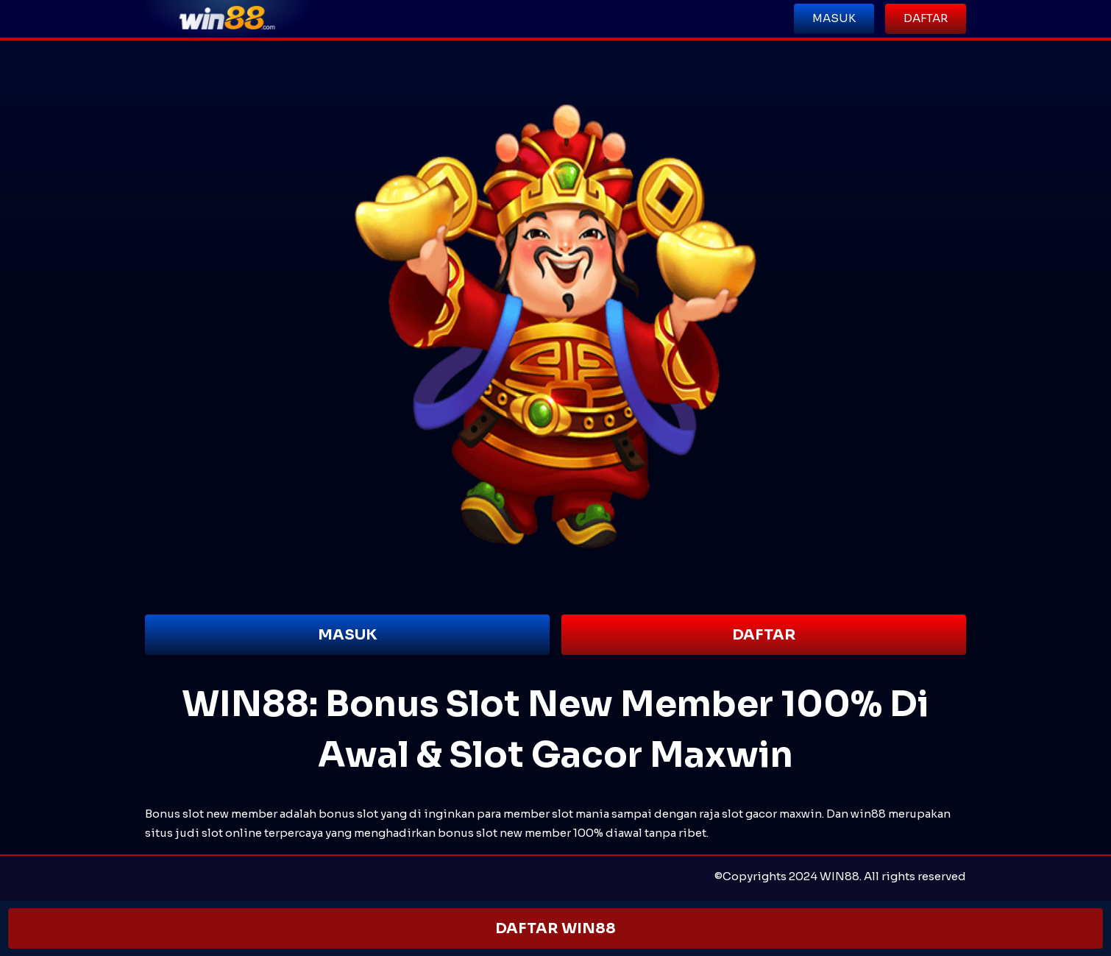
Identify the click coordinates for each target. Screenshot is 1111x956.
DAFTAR (763, 635)
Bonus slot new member (211, 814)
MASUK (347, 635)
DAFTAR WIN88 (555, 928)
